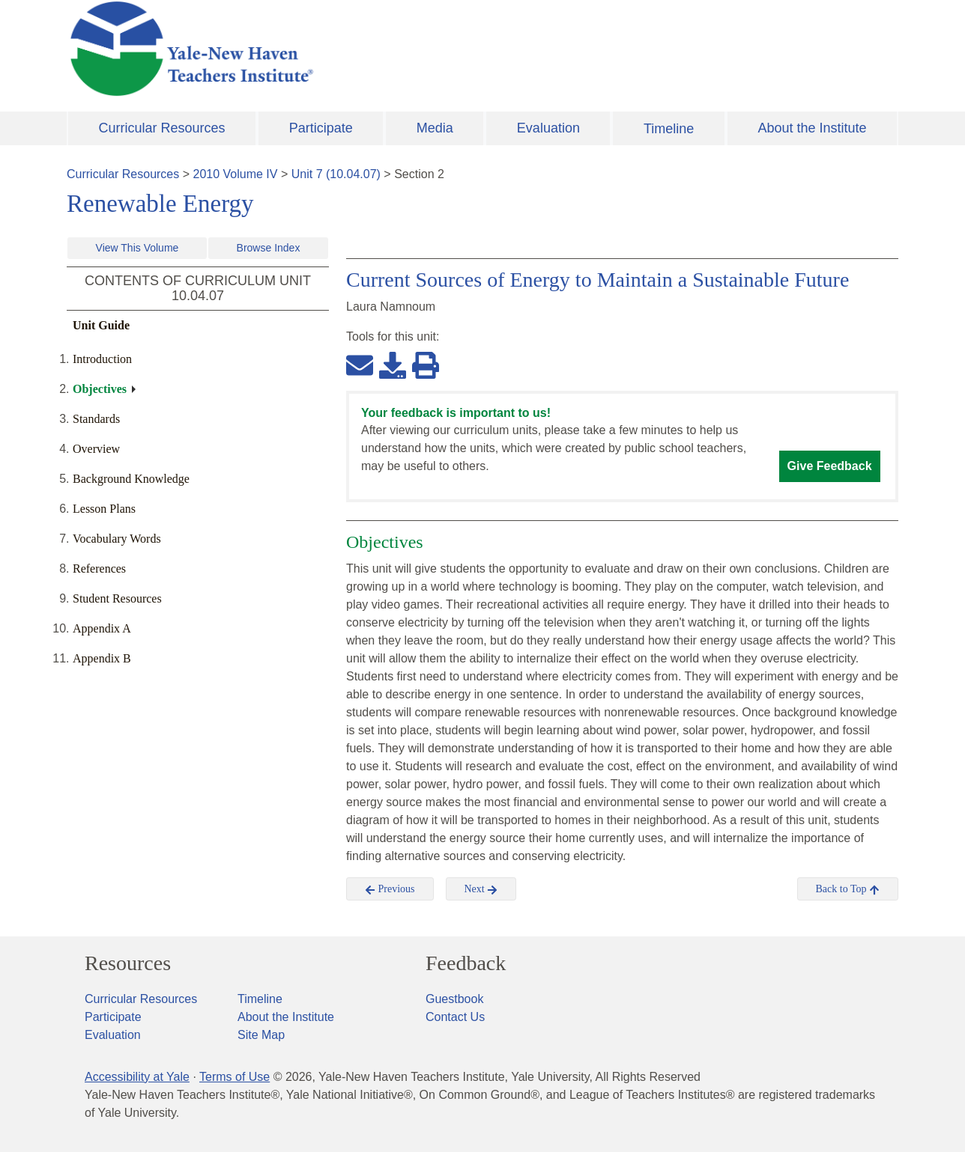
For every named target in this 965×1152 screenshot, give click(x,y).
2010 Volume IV (235, 174)
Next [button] (481, 889)
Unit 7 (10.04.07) (336, 174)
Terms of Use (234, 1076)
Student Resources (117, 598)
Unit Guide (101, 325)
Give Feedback (829, 466)
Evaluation (548, 128)
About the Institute (811, 128)
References (99, 568)
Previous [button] (390, 889)
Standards (96, 418)
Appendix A (102, 628)
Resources (128, 963)
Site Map (261, 1034)
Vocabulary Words (117, 538)
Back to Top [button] (848, 889)
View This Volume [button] (137, 248)
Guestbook (454, 999)
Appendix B (102, 658)
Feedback (466, 963)
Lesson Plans (104, 508)
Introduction (102, 359)
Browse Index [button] (268, 248)
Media (435, 128)
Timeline (669, 128)
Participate (321, 128)
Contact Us (455, 1017)
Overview (96, 448)
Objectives (100, 389)
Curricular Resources (162, 128)
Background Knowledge (131, 478)
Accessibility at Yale (137, 1076)
